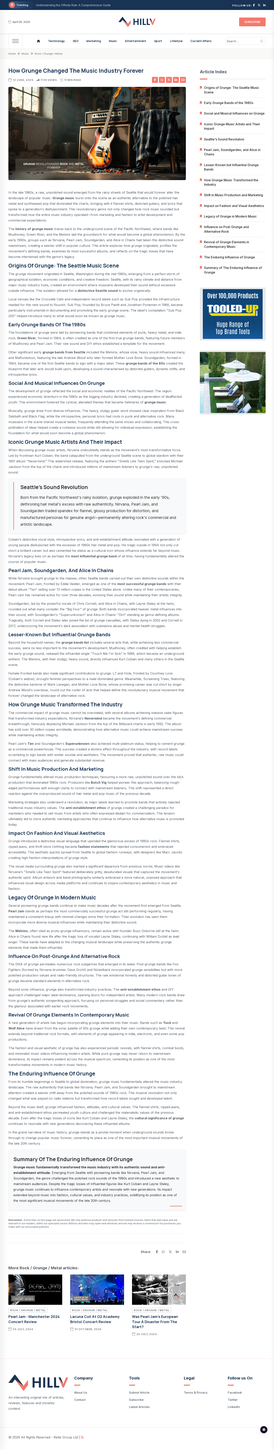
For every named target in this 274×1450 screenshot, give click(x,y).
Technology (56, 41)
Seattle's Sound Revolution (224, 139)
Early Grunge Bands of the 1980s (228, 103)
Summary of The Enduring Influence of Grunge (233, 270)
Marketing (93, 41)
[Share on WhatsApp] (163, 1252)
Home (12, 53)
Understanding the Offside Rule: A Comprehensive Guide (73, 5)
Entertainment (135, 41)
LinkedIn (234, 1407)
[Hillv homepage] (38, 41)
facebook (235, 1392)
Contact (80, 1400)
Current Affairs (200, 41)
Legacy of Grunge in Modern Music (230, 216)
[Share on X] (169, 80)
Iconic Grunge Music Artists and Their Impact (232, 126)
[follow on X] (259, 5)
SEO (75, 41)
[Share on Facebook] (157, 1252)
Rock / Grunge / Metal (48, 53)
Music (113, 41)
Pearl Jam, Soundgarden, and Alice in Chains (232, 152)
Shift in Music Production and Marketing (233, 195)
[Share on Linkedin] (176, 80)
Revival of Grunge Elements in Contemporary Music (226, 244)
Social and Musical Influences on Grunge (234, 114)
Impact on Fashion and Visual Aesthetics (234, 206)
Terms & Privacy (196, 1392)
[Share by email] (183, 80)
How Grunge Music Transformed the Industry (231, 182)
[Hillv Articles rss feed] (82, 1437)
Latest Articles (139, 1407)
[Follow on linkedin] (264, 5)
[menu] (15, 41)
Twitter (233, 1400)
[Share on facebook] (155, 80)
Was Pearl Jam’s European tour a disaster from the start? (155, 1321)
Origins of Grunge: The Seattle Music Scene (231, 90)
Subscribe (252, 22)
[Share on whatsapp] (162, 80)
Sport (158, 41)
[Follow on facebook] (254, 5)
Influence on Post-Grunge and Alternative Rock (226, 229)
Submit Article (139, 1392)
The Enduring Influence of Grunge (229, 257)
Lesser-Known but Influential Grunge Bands (231, 167)
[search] (262, 40)
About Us (80, 1392)
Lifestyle (176, 41)
